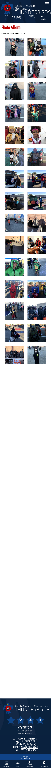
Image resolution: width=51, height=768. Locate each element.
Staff (18, 764)
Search (39, 721)
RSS (29, 721)
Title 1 (5, 17)
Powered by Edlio (16, 757)
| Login (43, 17)
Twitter (19, 721)
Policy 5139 (30, 17)
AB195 (16, 17)
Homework (30, 764)
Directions (44, 764)
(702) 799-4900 (29, 747)
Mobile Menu (47, 3)
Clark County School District (25, 730)
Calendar (6, 764)
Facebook (11, 721)
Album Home (6, 33)
